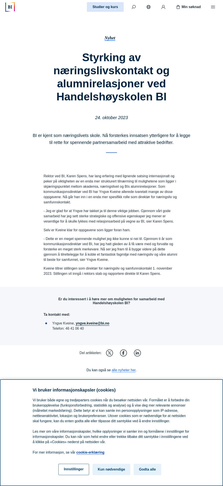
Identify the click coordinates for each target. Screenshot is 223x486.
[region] (111, 432)
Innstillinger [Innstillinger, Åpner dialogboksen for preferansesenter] (74, 469)
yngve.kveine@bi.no (92, 323)
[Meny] (213, 7)
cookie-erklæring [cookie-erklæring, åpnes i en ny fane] (90, 452)
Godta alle (147, 469)
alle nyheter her (123, 370)
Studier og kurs (105, 7)
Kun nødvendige (111, 469)
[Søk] (134, 7)
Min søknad (188, 7)
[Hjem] (10, 7)
